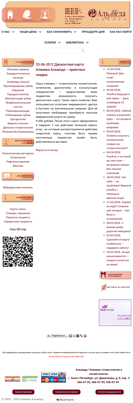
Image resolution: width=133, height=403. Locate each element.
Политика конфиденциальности (109, 392)
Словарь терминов (18, 213)
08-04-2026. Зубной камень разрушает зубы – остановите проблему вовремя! (119, 119)
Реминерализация (18, 111)
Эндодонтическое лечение (18, 75)
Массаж (18, 165)
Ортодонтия (18, 119)
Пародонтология (18, 94)
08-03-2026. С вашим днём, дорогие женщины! (119, 227)
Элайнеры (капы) (18, 81)
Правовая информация (23, 392)
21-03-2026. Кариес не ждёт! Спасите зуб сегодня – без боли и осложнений (119, 210)
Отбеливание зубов (17, 115)
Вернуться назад (47, 150)
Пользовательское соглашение (66, 392)
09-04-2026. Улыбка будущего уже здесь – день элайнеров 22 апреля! (118, 98)
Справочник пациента (18, 221)
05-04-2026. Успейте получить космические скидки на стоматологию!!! (118, 140)
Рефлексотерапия (17, 161)
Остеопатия (17, 157)
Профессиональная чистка (18, 104)
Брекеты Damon (18, 123)
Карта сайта (18, 209)
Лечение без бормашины (18, 131)
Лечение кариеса (18, 69)
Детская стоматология (18, 127)
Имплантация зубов (18, 98)
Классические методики (18, 153)
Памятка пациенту (18, 217)
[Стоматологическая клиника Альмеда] (65, 399)
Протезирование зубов (18, 86)
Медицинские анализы (18, 187)
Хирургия (18, 90)
